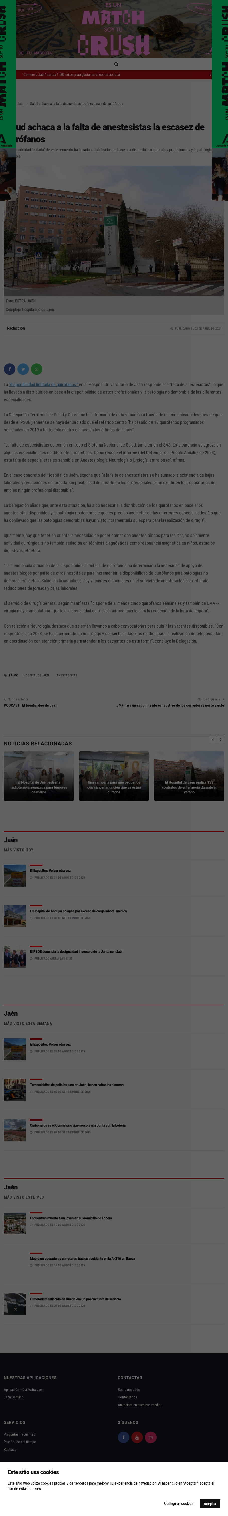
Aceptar (210, 1503)
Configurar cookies (178, 1503)
